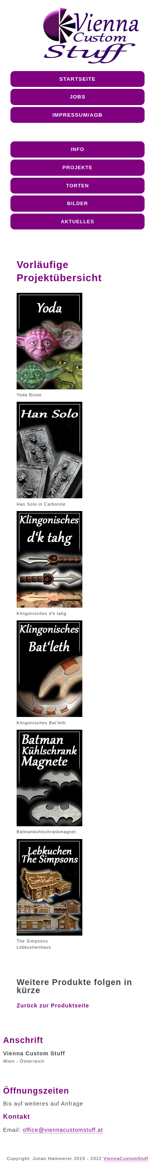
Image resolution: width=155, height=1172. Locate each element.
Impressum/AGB (78, 115)
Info (77, 149)
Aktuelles (77, 221)
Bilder (77, 203)
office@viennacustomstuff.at (63, 1130)
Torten (77, 186)
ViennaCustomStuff (126, 1158)
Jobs (77, 97)
